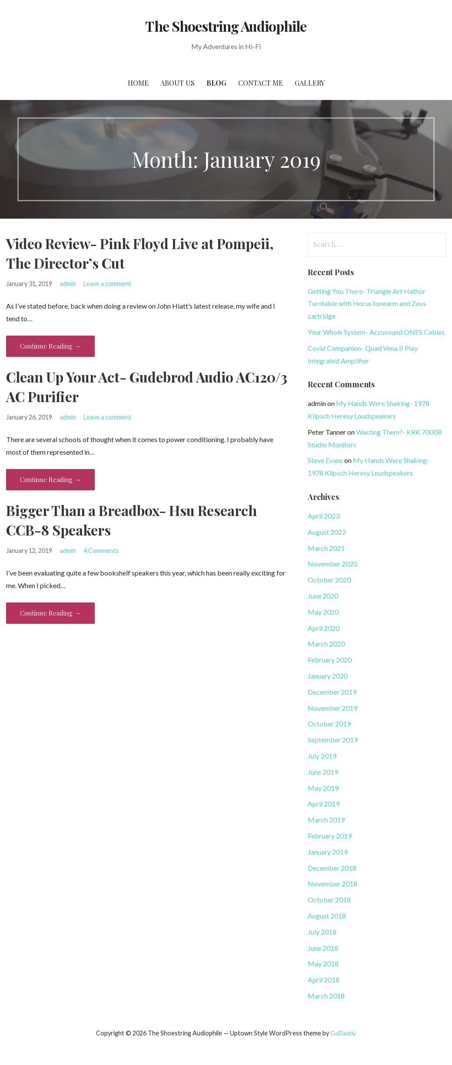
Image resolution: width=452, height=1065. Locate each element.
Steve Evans (325, 460)
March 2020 (326, 643)
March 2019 (326, 819)
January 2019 (328, 852)
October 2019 (329, 723)
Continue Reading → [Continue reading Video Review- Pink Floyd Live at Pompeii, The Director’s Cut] (50, 346)
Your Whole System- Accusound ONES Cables (376, 332)
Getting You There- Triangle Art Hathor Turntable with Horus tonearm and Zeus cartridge (367, 303)
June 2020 (323, 596)
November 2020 (332, 563)
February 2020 (330, 660)
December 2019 (332, 692)
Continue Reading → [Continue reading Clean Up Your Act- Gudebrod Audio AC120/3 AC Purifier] (50, 479)
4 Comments (101, 550)
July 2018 (322, 932)
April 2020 (323, 628)
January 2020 (328, 676)
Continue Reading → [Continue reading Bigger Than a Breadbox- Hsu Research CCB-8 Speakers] (50, 613)
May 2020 (323, 612)
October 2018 (329, 899)
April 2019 (323, 803)
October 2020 (329, 580)
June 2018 (323, 948)
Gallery (310, 82)
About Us (177, 82)
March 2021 (326, 548)
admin (68, 283)
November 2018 (332, 883)
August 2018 (327, 916)
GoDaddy (343, 1033)
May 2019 (323, 788)
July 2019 (322, 756)
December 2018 (332, 868)
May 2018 (323, 963)
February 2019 (330, 836)
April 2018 (323, 979)
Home (138, 82)
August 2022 (327, 532)
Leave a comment (107, 283)
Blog (216, 82)
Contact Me (260, 82)
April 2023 (323, 516)
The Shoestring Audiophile (225, 26)
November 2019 (332, 708)
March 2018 (326, 996)
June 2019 (323, 772)
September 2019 (333, 740)
